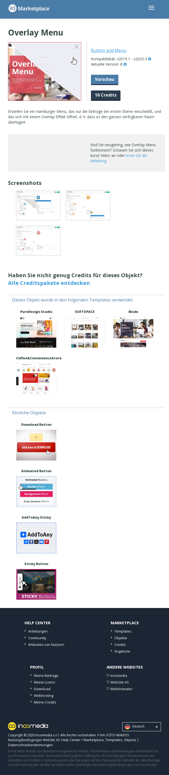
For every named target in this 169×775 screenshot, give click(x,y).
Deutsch (141, 726)
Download (42, 688)
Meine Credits (45, 702)
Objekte (120, 637)
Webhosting (43, 695)
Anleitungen (38, 631)
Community (37, 637)
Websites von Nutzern (46, 644)
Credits (120, 644)
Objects (130, 739)
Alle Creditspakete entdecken (49, 283)
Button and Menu (108, 50)
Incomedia (118, 675)
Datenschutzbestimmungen (30, 744)
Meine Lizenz (44, 682)
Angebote (122, 651)
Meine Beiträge (46, 675)
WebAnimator (121, 688)
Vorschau (104, 79)
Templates (122, 631)
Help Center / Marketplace (82, 739)
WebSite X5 (119, 682)
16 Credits (105, 95)
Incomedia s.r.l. (47, 735)
